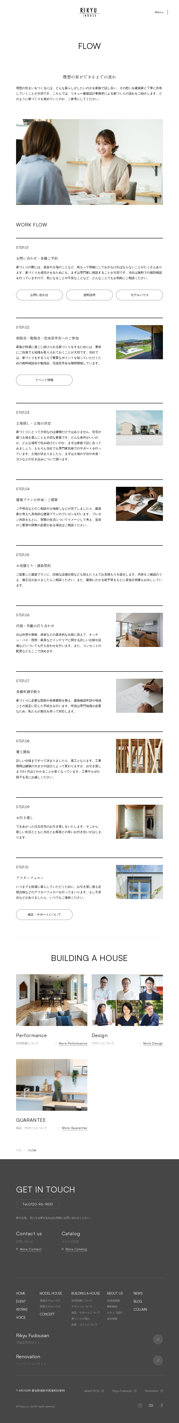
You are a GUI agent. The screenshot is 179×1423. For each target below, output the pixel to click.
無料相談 (112, 1306)
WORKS (22, 1309)
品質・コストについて (84, 1324)
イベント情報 (44, 380)
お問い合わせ (39, 295)
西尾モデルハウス (50, 1306)
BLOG (138, 1301)
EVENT (21, 1301)
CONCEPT (47, 1314)
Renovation (152, 1391)
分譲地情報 (113, 1300)
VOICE (21, 1317)
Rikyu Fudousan (122, 1391)
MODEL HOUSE (51, 1293)
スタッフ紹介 (115, 1312)
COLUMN (140, 1309)
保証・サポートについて (44, 914)
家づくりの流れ (80, 1318)
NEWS (138, 1293)
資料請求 (89, 295)
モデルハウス (140, 295)
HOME (20, 1293)
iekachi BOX (91, 1391)
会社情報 (112, 1318)
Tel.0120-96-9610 (37, 1204)
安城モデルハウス (50, 1300)
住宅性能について (81, 1300)
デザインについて (81, 1306)
